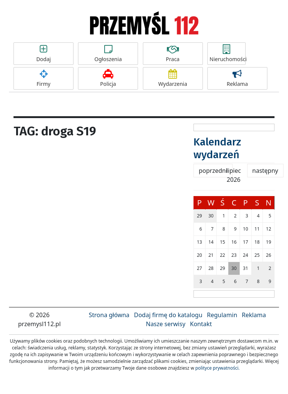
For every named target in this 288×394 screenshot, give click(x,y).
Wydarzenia (173, 78)
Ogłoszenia (108, 54)
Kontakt (201, 324)
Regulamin (222, 315)
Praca (173, 54)
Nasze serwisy (165, 324)
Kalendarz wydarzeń (217, 148)
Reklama (237, 78)
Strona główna (109, 315)
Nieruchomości (228, 54)
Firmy (43, 78)
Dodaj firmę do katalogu (168, 315)
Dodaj (43, 54)
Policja (108, 78)
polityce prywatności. (217, 368)
